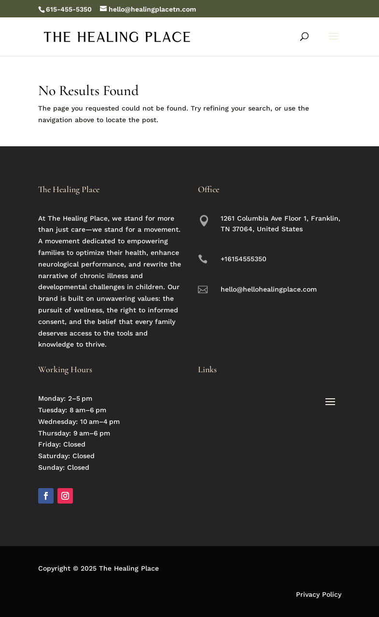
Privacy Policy (318, 594)
